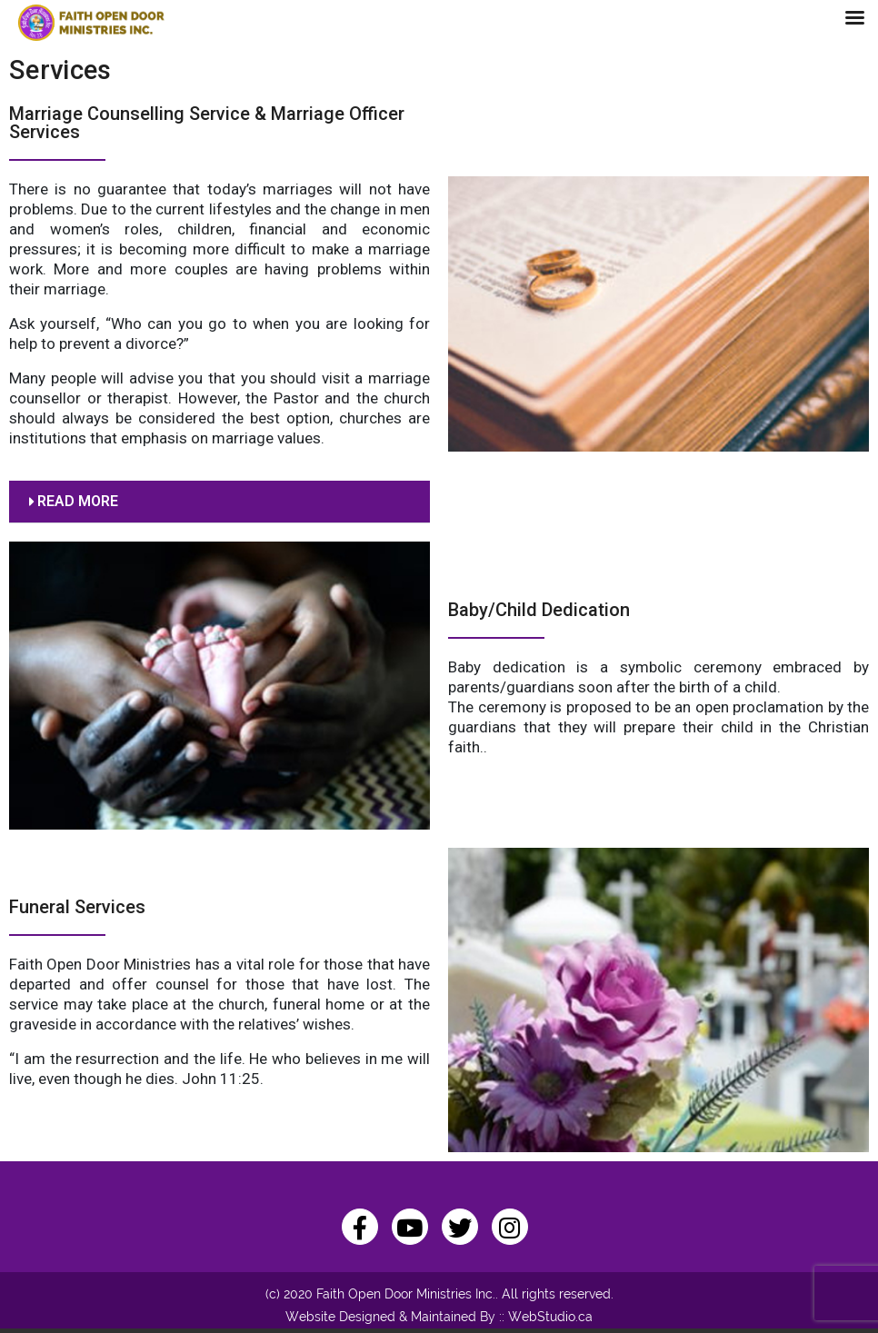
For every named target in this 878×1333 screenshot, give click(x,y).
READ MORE (77, 501)
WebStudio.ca (550, 1316)
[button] (219, 502)
